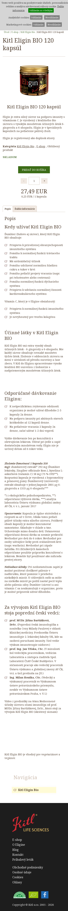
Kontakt (17, 855)
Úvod (6, 32)
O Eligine (18, 845)
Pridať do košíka (34, 169)
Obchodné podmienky (27, 867)
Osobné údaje (21, 872)
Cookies (17, 877)
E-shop (14, 32)
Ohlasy (17, 882)
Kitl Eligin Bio (28, 32)
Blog (15, 850)
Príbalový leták (23, 860)
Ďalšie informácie (25, 208)
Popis (8, 208)
